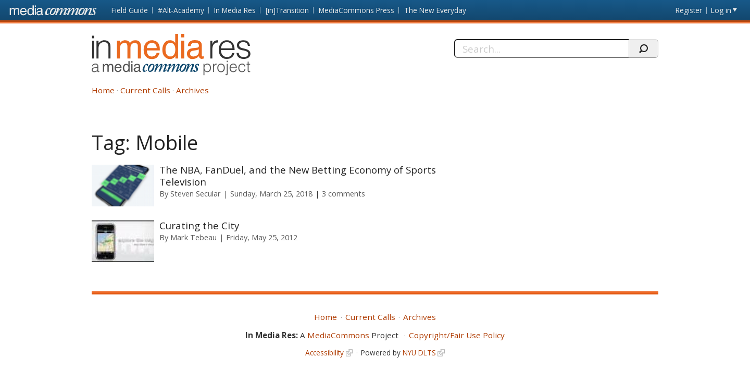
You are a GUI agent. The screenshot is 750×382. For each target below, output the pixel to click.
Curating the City (199, 225)
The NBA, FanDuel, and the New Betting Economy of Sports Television (297, 175)
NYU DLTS (419, 353)
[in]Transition (287, 10)
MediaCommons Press (356, 10)
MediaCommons (338, 335)
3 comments (343, 193)
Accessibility (324, 353)
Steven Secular (195, 193)
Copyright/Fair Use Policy (457, 335)
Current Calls (145, 90)
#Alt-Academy (181, 10)
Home (103, 90)
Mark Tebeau (193, 237)
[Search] (541, 48)
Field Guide (129, 10)
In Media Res (235, 10)
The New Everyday (435, 10)
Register (689, 10)
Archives (192, 90)
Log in (721, 10)
